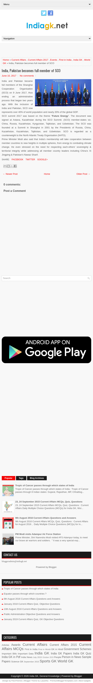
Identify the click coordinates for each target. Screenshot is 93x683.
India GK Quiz (82, 653)
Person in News (71, 656)
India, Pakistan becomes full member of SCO (31, 70)
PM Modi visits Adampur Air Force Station (38, 534)
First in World (44, 649)
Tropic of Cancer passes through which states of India (44, 485)
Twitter (30, 159)
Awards (15, 644)
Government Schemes (77, 649)
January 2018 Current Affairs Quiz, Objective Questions (32, 604)
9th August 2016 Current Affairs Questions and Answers (45, 518)
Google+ (42, 159)
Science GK (17, 661)
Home (6, 60)
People (57, 657)
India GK (77, 60)
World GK (65, 661)
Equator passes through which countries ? (25, 593)
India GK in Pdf (11, 656)
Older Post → (83, 174)
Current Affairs (18, 60)
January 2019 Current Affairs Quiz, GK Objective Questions (34, 619)
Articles (5, 645)
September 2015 (31, 661)
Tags (21, 478)
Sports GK (48, 661)
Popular (8, 478)
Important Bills (9, 653)
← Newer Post (10, 174)
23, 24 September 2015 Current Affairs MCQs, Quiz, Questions (48, 501)
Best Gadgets (85, 681)
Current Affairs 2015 (63, 644)
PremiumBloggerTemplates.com (64, 681)
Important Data (26, 653)
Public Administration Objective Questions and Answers (32, 614)
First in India (65, 60)
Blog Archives (37, 478)
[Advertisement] (43, 50)
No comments (27, 75)
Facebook (17, 159)
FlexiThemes (17, 681)
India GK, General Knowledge (44, 676)
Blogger (52, 567)
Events (53, 60)
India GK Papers (61, 653)
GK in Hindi (57, 649)
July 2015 (37, 657)
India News (26, 657)
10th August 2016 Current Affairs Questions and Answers (33, 609)
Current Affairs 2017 (38, 60)
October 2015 (48, 657)
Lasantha (44, 681)
